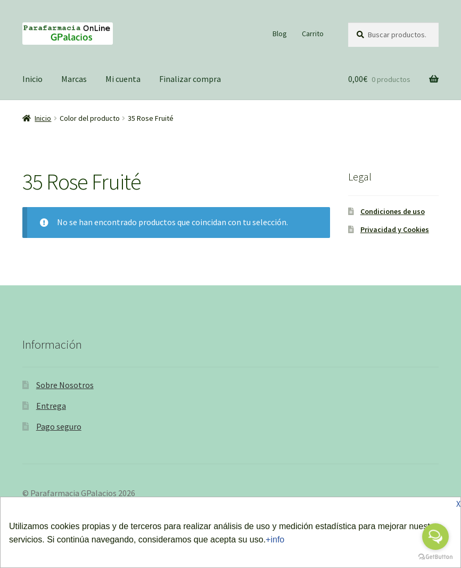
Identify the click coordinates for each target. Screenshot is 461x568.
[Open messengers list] (435, 536)
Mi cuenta (123, 78)
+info (275, 539)
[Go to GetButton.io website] (435, 557)
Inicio (32, 78)
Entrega (51, 405)
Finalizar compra (190, 78)
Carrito (313, 33)
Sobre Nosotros (65, 385)
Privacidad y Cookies (394, 229)
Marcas (74, 78)
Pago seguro (58, 426)
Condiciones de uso (392, 211)
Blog (280, 33)
